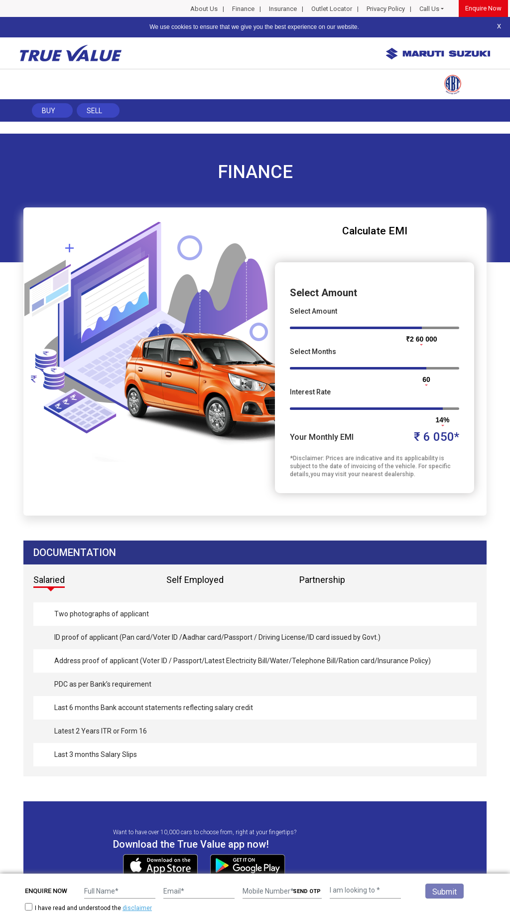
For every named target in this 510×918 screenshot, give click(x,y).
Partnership (322, 579)
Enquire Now (483, 8)
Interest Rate (310, 392)
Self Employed (195, 579)
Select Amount (313, 311)
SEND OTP (307, 891)
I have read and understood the (88, 908)
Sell (94, 111)
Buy (48, 111)
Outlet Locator (331, 8)
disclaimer (137, 908)
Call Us (429, 8)
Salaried (49, 579)
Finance (243, 8)
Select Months (313, 352)
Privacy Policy (386, 8)
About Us (204, 8)
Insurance (283, 8)
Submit (444, 892)
